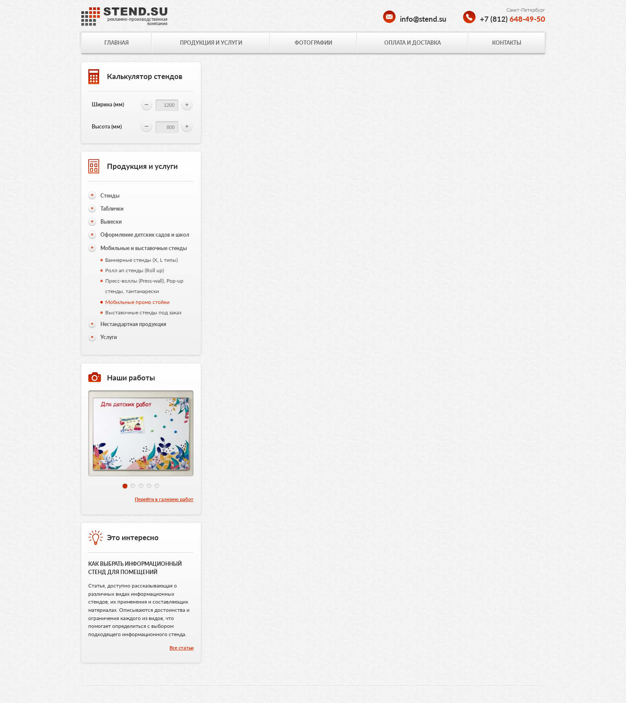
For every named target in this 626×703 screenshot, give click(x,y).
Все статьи (181, 647)
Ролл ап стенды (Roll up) (134, 270)
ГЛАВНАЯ (116, 43)
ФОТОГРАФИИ (313, 43)
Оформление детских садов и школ (144, 234)
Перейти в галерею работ (164, 499)
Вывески (111, 221)
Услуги (108, 337)
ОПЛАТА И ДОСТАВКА (412, 43)
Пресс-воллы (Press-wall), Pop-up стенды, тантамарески (144, 285)
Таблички (111, 208)
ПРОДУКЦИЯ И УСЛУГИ (211, 43)
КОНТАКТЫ (506, 43)
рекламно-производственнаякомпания (137, 21)
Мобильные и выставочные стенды (143, 248)
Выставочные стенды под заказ (143, 312)
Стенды (110, 195)
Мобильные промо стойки (137, 302)
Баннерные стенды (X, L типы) (141, 260)
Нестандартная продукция (133, 324)
